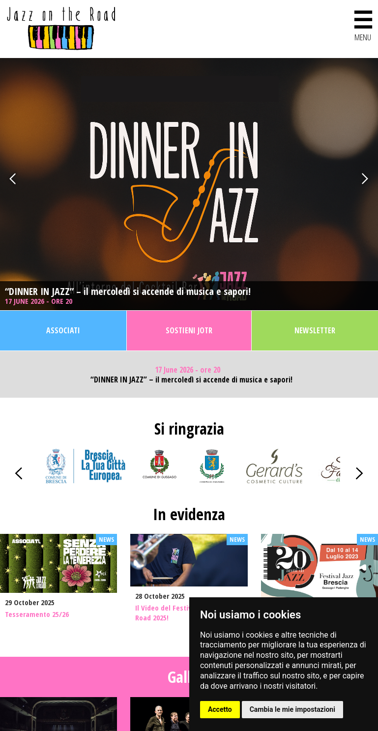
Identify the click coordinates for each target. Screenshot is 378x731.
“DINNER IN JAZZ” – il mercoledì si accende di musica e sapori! (128, 291)
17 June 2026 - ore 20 (39, 301)
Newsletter (314, 330)
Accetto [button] (220, 709)
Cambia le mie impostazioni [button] (292, 709)
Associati (63, 330)
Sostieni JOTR (189, 330)
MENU (362, 24)
